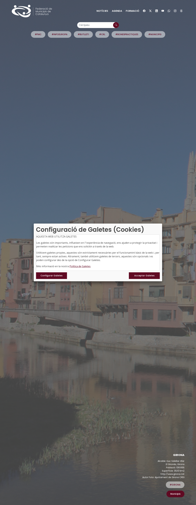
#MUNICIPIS (154, 34)
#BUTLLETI (83, 34)
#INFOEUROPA (59, 34)
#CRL (102, 34)
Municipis (175, 493)
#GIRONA (175, 484)
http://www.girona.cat (172, 474)
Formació (132, 11)
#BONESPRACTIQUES (126, 34)
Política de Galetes (79, 266)
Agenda (117, 11)
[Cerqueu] (98, 25)
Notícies (102, 11)
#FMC (38, 34)
